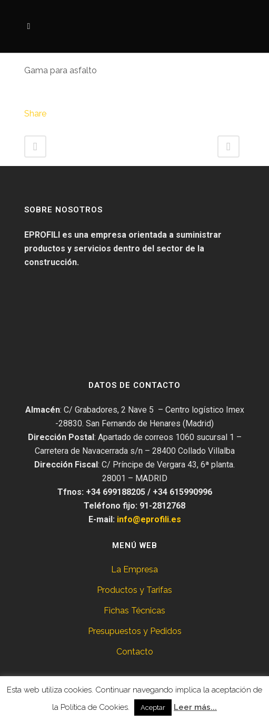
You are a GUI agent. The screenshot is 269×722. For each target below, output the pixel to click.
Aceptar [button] (153, 707)
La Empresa (134, 569)
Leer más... (195, 707)
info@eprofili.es (149, 519)
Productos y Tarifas (134, 590)
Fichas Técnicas (134, 611)
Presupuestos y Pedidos (135, 631)
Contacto (134, 652)
